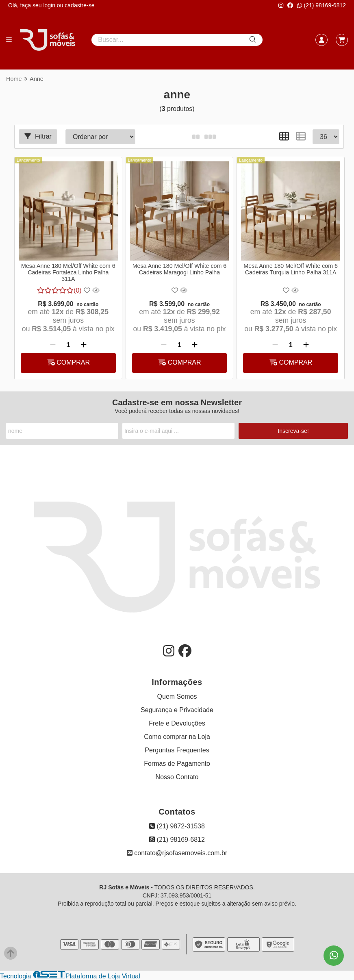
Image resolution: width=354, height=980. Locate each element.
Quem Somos (177, 696)
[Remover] (53, 345)
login (49, 5)
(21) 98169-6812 (321, 5)
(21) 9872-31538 (177, 826)
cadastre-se (79, 5)
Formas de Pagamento (177, 763)
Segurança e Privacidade (177, 709)
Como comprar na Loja (177, 736)
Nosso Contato (177, 777)
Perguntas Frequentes (177, 750)
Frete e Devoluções (177, 723)
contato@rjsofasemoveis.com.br (177, 853)
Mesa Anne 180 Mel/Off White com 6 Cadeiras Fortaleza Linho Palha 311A (68, 272)
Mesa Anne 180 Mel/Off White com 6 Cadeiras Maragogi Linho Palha (179, 269)
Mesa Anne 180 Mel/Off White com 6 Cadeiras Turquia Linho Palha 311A (290, 269)
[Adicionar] (83, 345)
